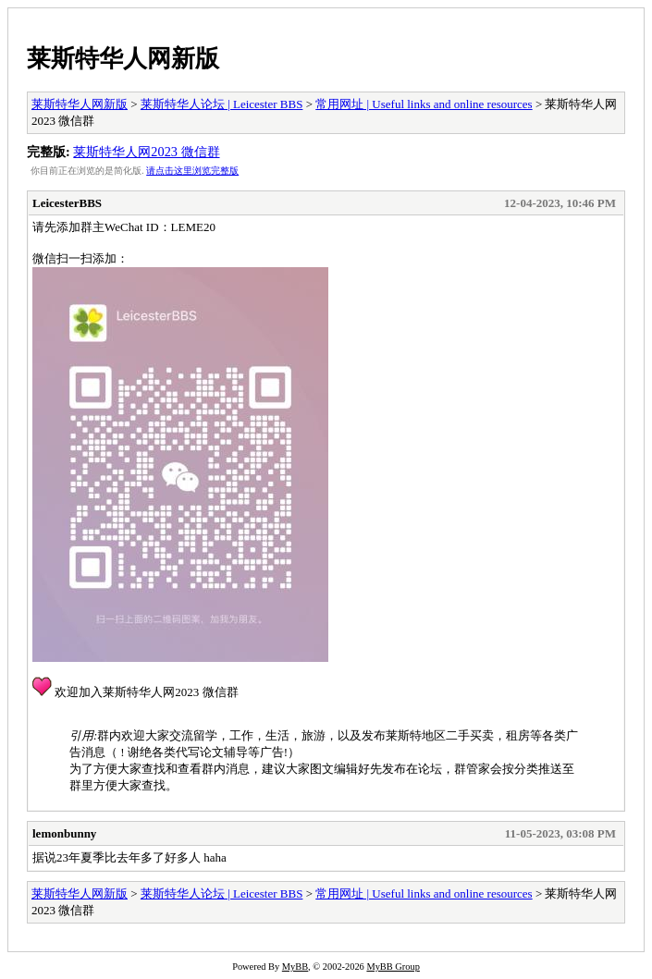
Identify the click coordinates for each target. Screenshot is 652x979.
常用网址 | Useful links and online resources (423, 104)
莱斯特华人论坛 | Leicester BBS (222, 104)
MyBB (295, 966)
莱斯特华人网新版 (123, 58)
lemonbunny (64, 833)
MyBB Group (392, 966)
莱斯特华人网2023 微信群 (146, 151)
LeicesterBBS (67, 203)
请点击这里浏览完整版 (192, 170)
